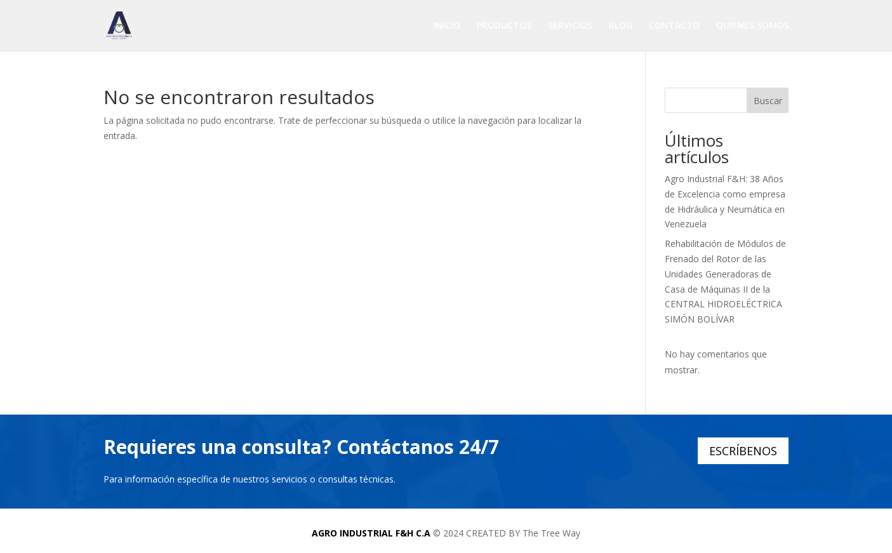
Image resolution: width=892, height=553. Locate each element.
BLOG (620, 26)
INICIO (446, 26)
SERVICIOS (570, 26)
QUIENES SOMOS (752, 26)
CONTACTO (674, 26)
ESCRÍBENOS (743, 450)
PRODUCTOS (504, 26)
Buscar (768, 101)
